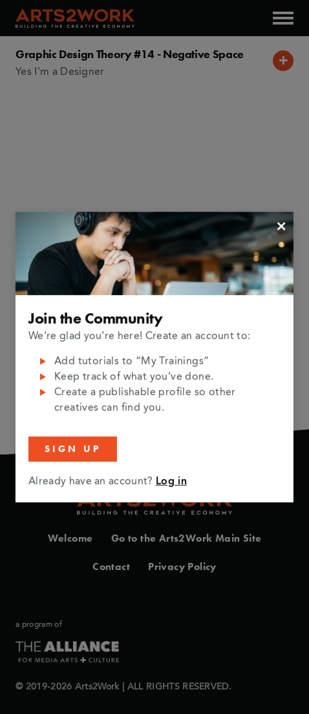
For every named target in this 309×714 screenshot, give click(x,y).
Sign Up (73, 448)
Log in (171, 481)
